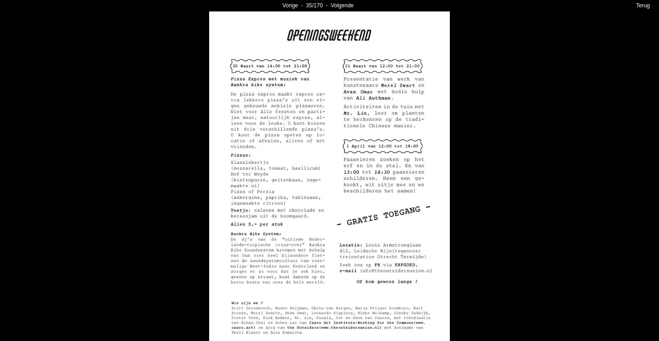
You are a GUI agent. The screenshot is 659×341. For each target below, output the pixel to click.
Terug (643, 5)
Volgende (342, 5)
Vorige (290, 5)
